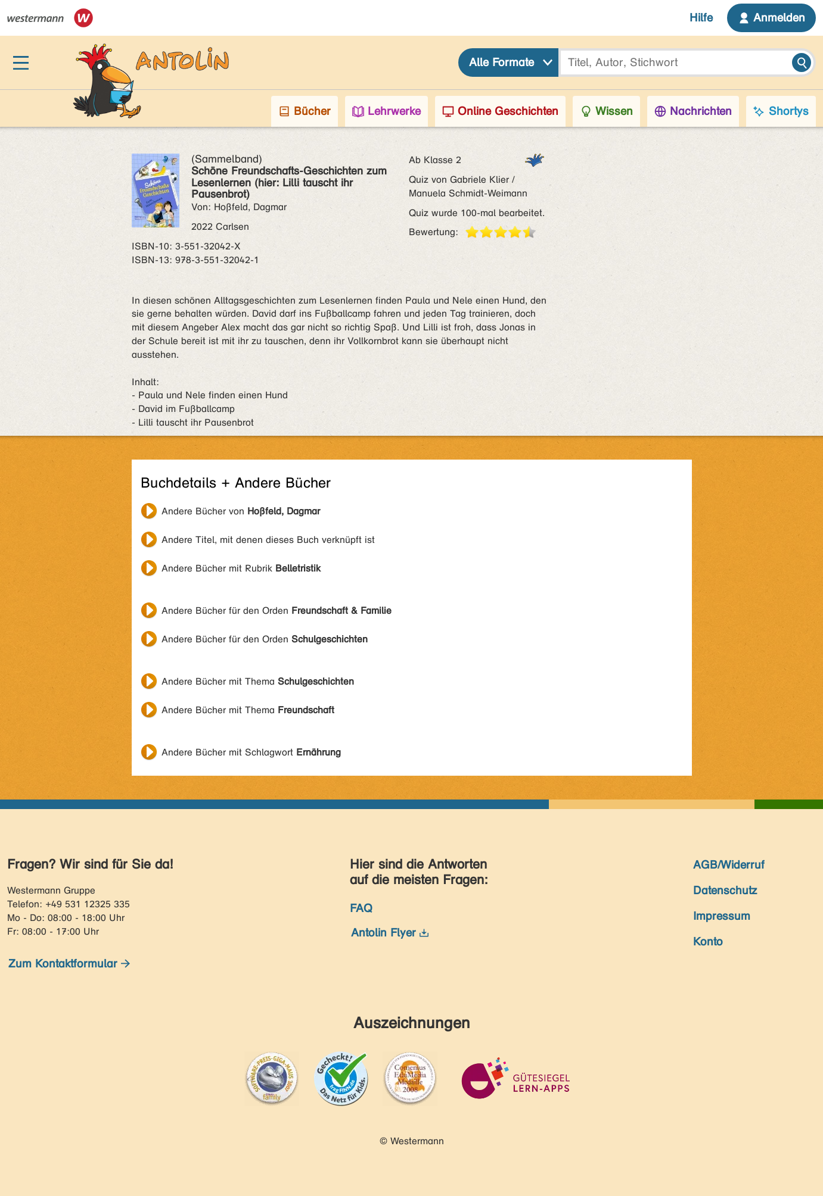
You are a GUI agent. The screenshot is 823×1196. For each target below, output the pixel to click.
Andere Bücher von (241, 511)
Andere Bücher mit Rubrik (241, 568)
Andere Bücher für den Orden (277, 610)
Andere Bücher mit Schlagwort (251, 752)
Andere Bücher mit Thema (258, 681)
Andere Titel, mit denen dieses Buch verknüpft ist (268, 539)
